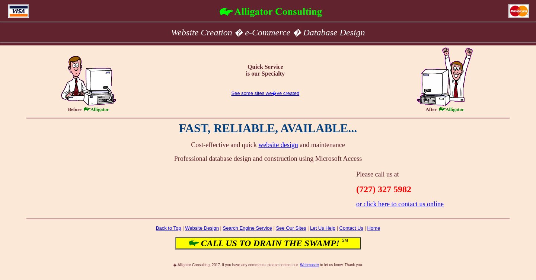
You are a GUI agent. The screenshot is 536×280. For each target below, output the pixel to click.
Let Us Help (322, 228)
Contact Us (351, 228)
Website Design (202, 228)
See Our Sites (291, 228)
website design (278, 145)
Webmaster (309, 265)
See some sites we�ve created (265, 93)
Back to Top (168, 228)
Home (373, 228)
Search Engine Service (247, 228)
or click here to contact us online (400, 204)
